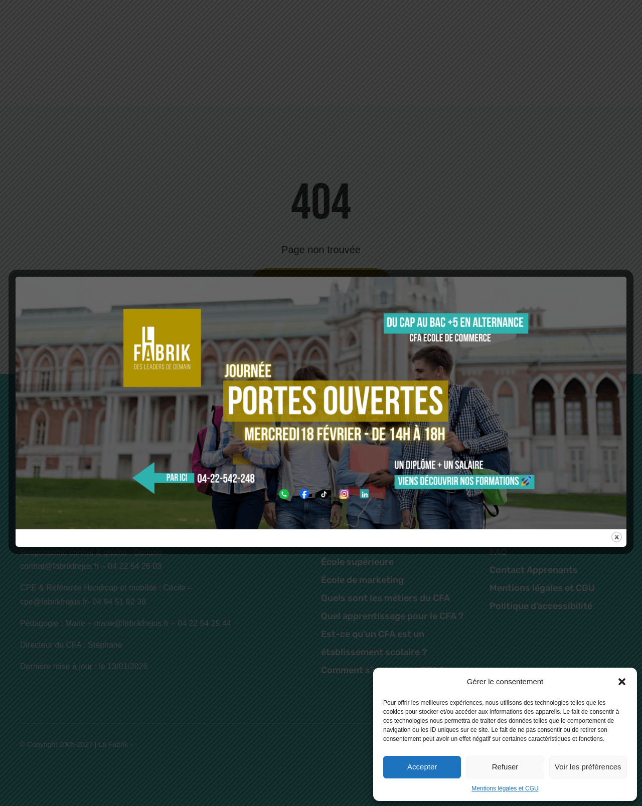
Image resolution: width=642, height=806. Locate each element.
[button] (622, 682)
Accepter (422, 766)
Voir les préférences (588, 766)
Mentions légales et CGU (504, 788)
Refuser (505, 766)
